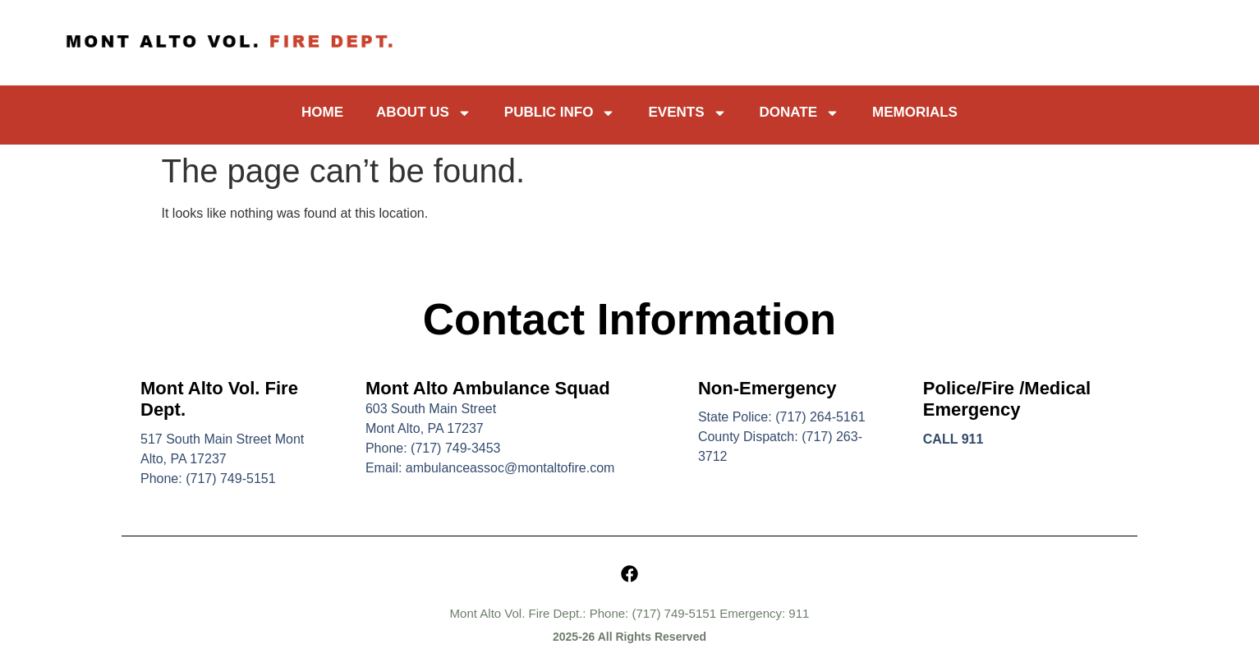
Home (322, 112)
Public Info (560, 113)
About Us (423, 113)
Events (687, 113)
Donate (800, 113)
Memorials (915, 112)
